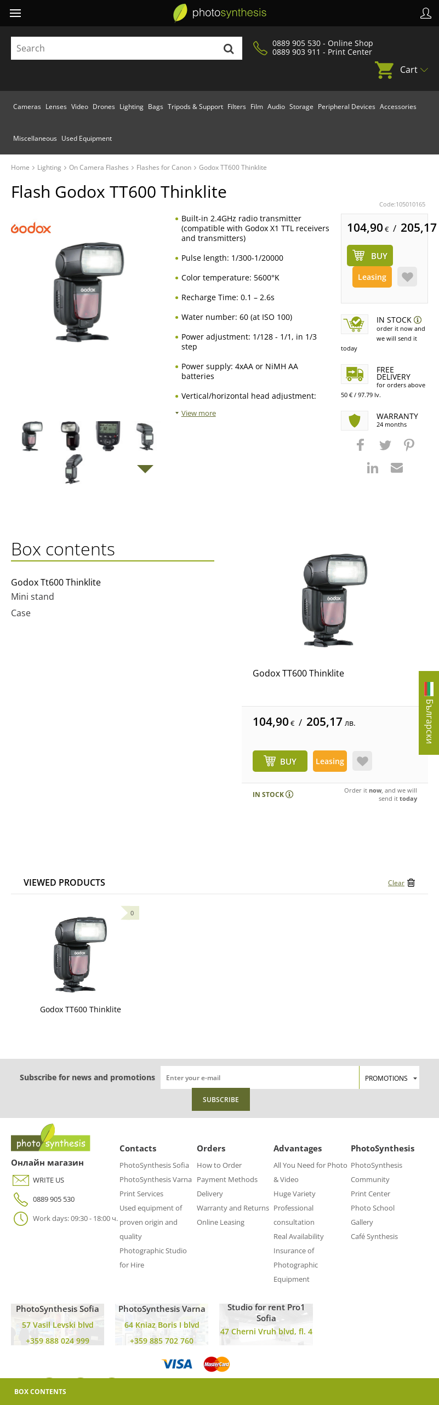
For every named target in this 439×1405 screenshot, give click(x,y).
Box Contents (40, 1391)
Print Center (370, 1193)
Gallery (362, 1222)
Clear (396, 882)
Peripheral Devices (346, 106)
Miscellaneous (35, 138)
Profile (426, 13)
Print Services (141, 1193)
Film (256, 106)
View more (198, 413)
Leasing (372, 277)
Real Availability (298, 1236)
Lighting (131, 106)
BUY (288, 761)
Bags (155, 106)
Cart (409, 70)
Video (79, 106)
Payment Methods (227, 1179)
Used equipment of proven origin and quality (150, 1222)
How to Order (219, 1165)
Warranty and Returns (233, 1208)
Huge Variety (294, 1193)
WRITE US (37, 1180)
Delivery (210, 1193)
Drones (104, 106)
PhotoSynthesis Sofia (154, 1165)
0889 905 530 (43, 1199)
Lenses (56, 106)
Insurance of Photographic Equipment (295, 1265)
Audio (276, 106)
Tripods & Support (195, 106)
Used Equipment (86, 138)
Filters (236, 106)
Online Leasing (220, 1222)
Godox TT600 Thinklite (298, 673)
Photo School (373, 1208)
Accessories (398, 106)
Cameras (27, 106)
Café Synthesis (374, 1236)
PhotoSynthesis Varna (155, 1179)
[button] (362, 450)
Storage (301, 106)
